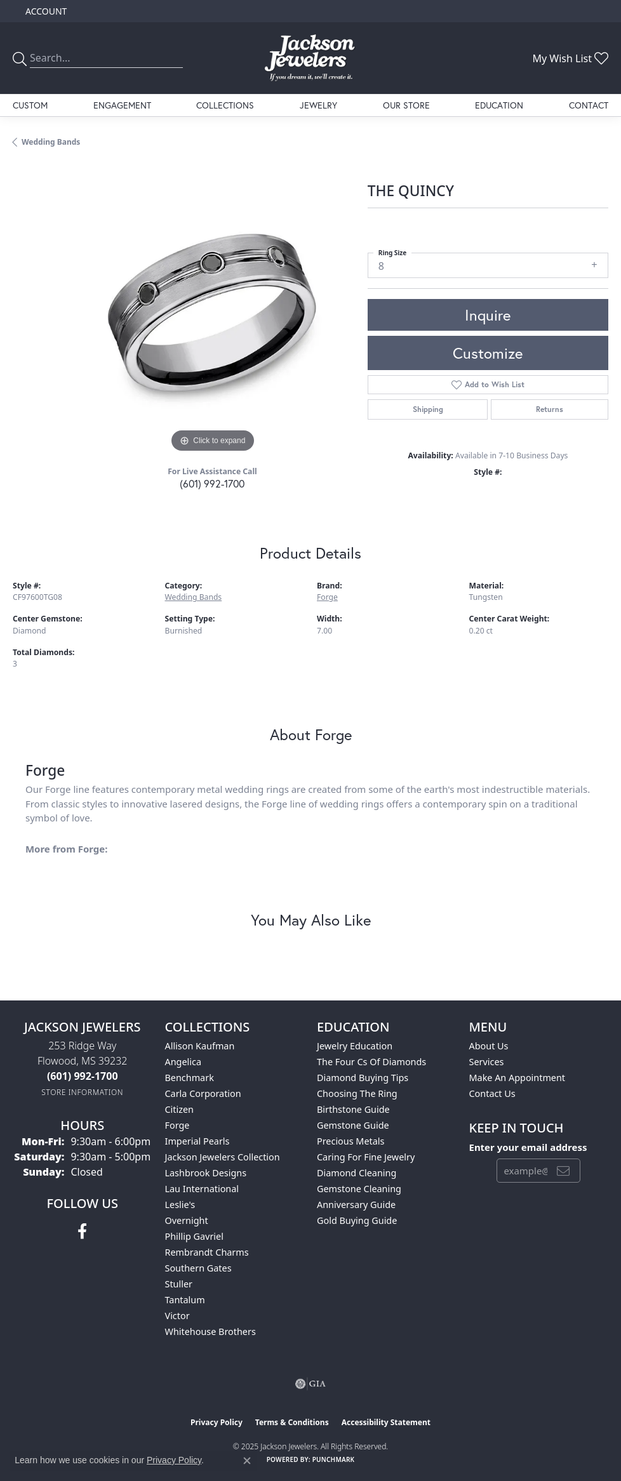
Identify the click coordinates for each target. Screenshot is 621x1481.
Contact (588, 105)
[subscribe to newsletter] (563, 1170)
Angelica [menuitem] (183, 1062)
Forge (327, 597)
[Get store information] (82, 1092)
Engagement (122, 105)
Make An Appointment (517, 1078)
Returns (549, 409)
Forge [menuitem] (177, 1125)
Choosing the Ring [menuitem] (357, 1093)
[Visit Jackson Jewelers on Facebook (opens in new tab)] (82, 1231)
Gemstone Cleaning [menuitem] (359, 1189)
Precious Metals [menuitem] (350, 1141)
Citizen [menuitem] (179, 1109)
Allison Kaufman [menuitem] (200, 1046)
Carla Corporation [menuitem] (203, 1093)
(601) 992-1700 (212, 483)
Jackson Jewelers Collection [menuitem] (222, 1157)
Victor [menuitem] (177, 1316)
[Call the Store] (82, 1076)
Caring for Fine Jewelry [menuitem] (366, 1157)
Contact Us (492, 1093)
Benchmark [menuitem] (189, 1078)
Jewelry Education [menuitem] (354, 1046)
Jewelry (318, 105)
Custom (30, 105)
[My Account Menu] (46, 11)
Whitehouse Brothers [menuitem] (210, 1331)
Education (499, 105)
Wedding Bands (51, 141)
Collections (225, 105)
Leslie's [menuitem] (180, 1205)
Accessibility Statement (386, 1422)
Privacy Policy (216, 1422)
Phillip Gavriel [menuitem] (194, 1236)
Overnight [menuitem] (186, 1220)
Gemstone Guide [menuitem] (353, 1125)
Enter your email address (528, 1147)
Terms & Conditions (292, 1422)
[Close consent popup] (247, 1460)
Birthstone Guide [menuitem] (353, 1109)
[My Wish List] (570, 58)
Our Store (406, 105)
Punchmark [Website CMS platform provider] (333, 1459)
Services (486, 1062)
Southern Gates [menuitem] (198, 1268)
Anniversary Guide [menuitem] (356, 1205)
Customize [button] (488, 353)
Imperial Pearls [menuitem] (197, 1141)
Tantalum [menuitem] (185, 1300)
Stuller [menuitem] (178, 1284)
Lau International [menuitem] (202, 1189)
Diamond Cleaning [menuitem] (356, 1173)
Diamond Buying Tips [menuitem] (362, 1078)
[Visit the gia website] (310, 1383)
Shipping (428, 409)
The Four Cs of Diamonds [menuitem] (371, 1062)
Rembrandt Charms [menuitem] (207, 1252)
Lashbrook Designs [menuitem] (206, 1173)
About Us (489, 1046)
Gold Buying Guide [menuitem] (357, 1220)
